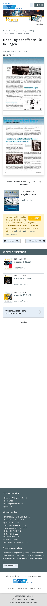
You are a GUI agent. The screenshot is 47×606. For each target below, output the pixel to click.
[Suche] (31, 5)
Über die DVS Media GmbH (15, 498)
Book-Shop (8, 501)
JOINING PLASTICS (11, 522)
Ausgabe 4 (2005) (28, 31)
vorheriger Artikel (11, 241)
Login (35, 217)
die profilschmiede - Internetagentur (24, 603)
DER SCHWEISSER (11, 536)
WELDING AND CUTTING (14, 520)
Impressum (22, 588)
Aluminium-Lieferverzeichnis (16, 542)
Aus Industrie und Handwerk (15, 51)
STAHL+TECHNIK (11, 539)
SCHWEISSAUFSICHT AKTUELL (16, 528)
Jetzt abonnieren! (10, 565)
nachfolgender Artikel (36, 241)
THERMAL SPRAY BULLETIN (15, 525)
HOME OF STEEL (11, 534)
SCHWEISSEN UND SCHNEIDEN (17, 517)
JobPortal (8, 506)
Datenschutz (35, 588)
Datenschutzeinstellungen (24, 599)
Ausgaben (17, 31)
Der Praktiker (7, 31)
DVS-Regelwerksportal (13, 503)
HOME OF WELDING (12, 531)
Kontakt (11, 588)
